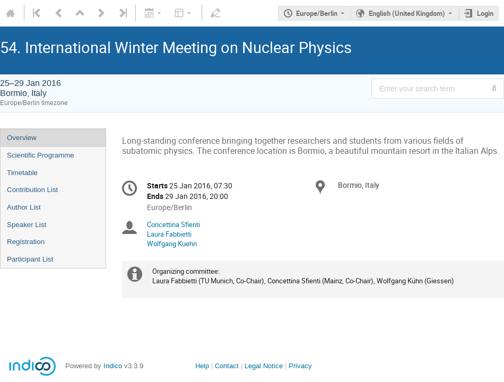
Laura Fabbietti (169, 234)
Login (485, 13)
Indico (112, 365)
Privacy (300, 365)
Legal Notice (264, 365)
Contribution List (32, 190)
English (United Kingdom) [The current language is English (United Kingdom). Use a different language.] (407, 13)
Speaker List (26, 225)
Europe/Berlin (316, 13)
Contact (227, 365)
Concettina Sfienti (173, 224)
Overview (22, 138)
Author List (24, 207)
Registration (26, 242)
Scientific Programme (40, 155)
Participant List (30, 259)
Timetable (22, 173)
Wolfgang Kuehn (172, 243)
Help (202, 365)
